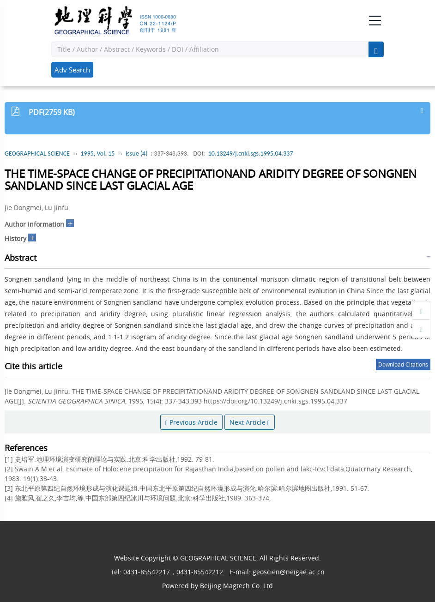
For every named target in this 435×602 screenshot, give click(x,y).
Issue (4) (137, 153)
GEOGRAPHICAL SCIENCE (37, 153)
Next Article (250, 422)
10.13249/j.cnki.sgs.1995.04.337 (250, 153)
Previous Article (191, 422)
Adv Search (72, 69)
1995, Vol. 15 (97, 153)
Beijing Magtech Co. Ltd (236, 585)
